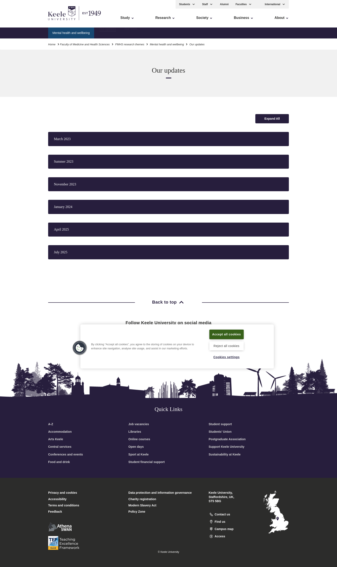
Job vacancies (138, 424)
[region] (177, 346)
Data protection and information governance (160, 492)
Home (51, 44)
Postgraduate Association (227, 439)
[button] (258, 4)
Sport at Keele (138, 454)
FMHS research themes (129, 44)
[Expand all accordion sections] (272, 118)
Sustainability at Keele (225, 454)
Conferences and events (65, 454)
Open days (136, 446)
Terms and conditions (63, 505)
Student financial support (146, 462)
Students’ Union (220, 431)
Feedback (55, 511)
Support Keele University (227, 446)
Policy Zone (136, 511)
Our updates (107, 32)
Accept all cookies (227, 334)
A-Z (50, 424)
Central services (59, 446)
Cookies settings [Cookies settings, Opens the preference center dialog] (226, 357)
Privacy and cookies (62, 492)
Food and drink (59, 462)
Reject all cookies (226, 345)
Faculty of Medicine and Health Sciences (85, 44)
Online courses (139, 439)
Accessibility (16, 21)
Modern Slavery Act (142, 505)
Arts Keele (55, 439)
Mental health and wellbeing (167, 44)
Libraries (134, 431)
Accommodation (60, 431)
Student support (220, 424)
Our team (131, 32)
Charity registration (142, 499)
